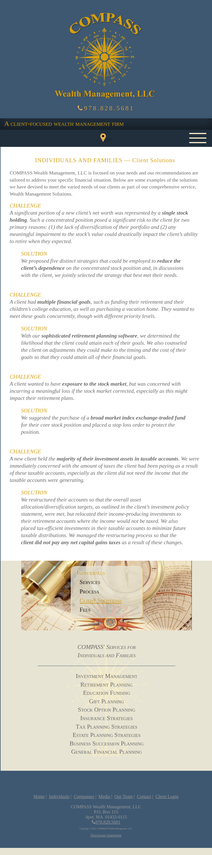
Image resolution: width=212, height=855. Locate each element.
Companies (84, 796)
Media (104, 796)
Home (39, 796)
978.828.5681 (106, 108)
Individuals (59, 796)
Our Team (124, 796)
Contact (144, 796)
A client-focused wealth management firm (64, 123)
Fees (85, 609)
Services (90, 582)
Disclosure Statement (105, 835)
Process (89, 591)
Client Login (166, 796)
